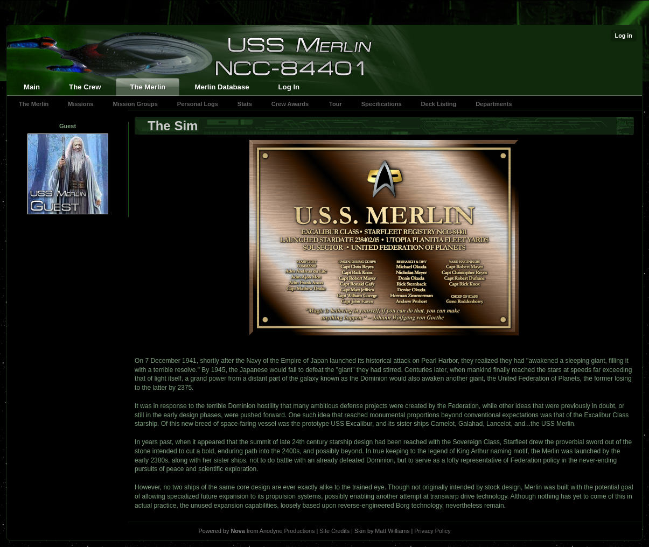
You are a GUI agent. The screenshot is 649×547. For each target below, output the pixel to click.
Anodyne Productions (287, 531)
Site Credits (334, 531)
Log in (623, 35)
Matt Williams (392, 531)
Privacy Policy (432, 531)
